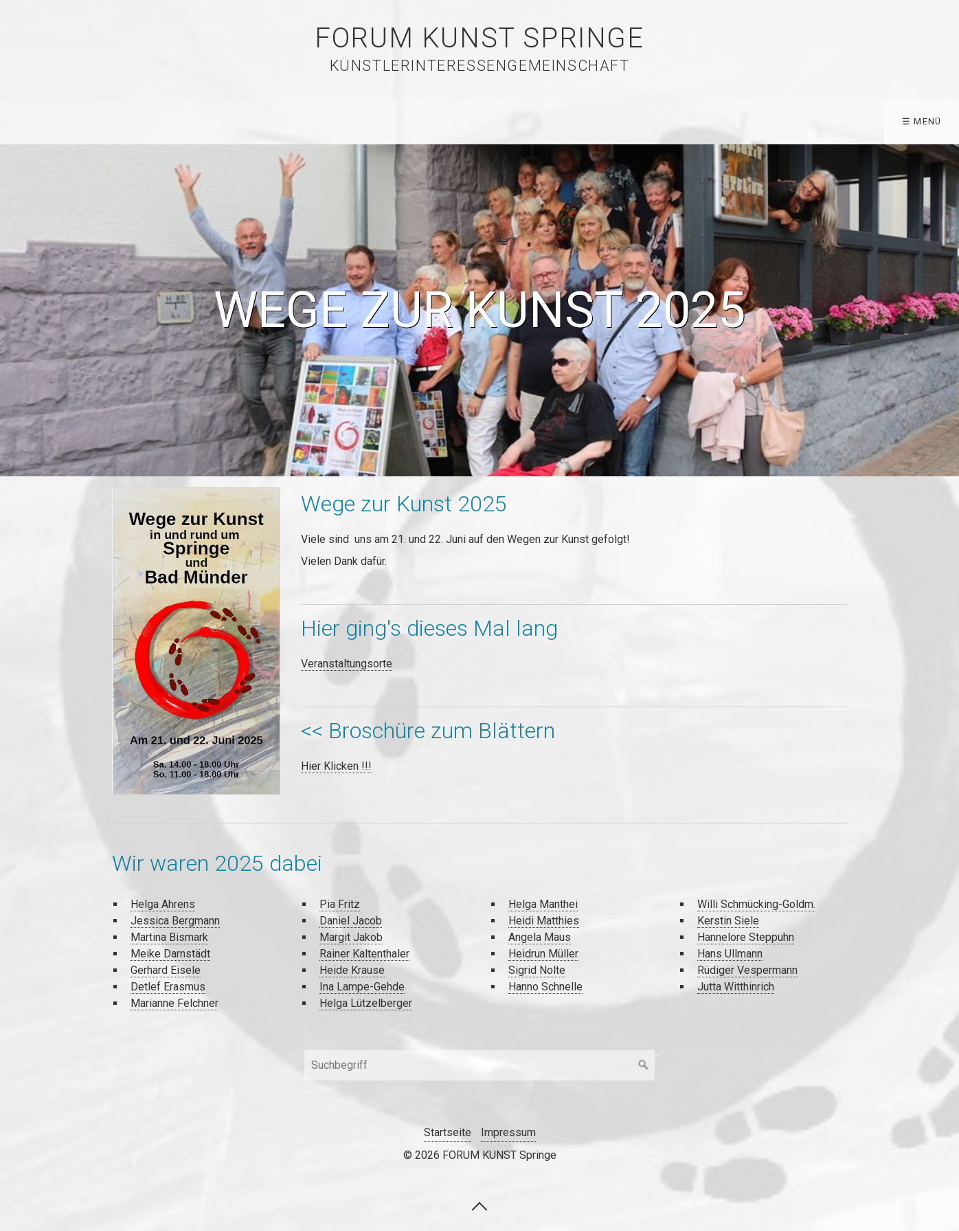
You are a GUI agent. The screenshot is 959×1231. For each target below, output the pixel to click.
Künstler (137, 121)
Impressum (508, 1132)
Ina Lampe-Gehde (362, 986)
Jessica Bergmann (175, 920)
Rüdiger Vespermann (747, 970)
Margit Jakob (351, 937)
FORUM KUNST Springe (479, 38)
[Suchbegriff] (479, 1065)
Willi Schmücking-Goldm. (756, 904)
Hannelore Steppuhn (745, 937)
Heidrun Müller (543, 953)
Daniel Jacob (350, 920)
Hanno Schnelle (545, 986)
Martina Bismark (169, 937)
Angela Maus (539, 937)
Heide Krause (352, 970)
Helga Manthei (543, 904)
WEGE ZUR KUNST (240, 121)
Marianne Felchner (174, 1003)
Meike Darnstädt (170, 953)
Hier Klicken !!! (336, 766)
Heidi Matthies (543, 920)
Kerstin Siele (728, 920)
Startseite (47, 121)
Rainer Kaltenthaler (364, 953)
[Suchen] (644, 1065)
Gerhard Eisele (166, 970)
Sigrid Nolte (536, 970)
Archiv (337, 121)
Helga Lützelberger (365, 1003)
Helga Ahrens (163, 904)
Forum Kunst (426, 121)
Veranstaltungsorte (346, 663)
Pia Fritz (339, 904)
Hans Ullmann (730, 953)
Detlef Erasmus (168, 986)
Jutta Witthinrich (735, 986)
